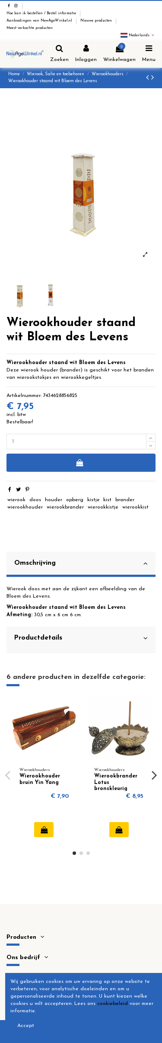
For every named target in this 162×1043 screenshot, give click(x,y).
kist (107, 499)
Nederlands (138, 35)
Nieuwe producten (96, 20)
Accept (25, 1025)
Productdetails (81, 638)
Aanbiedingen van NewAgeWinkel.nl (39, 20)
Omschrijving (81, 563)
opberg (74, 499)
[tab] (81, 565)
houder (53, 499)
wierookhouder (25, 507)
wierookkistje (103, 507)
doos (35, 499)
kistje (93, 499)
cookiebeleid (112, 1003)
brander (124, 499)
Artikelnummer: (23, 395)
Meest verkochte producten (29, 28)
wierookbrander (65, 507)
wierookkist (135, 507)
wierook (16, 499)
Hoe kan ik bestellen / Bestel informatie (41, 13)
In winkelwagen (79, 462)
